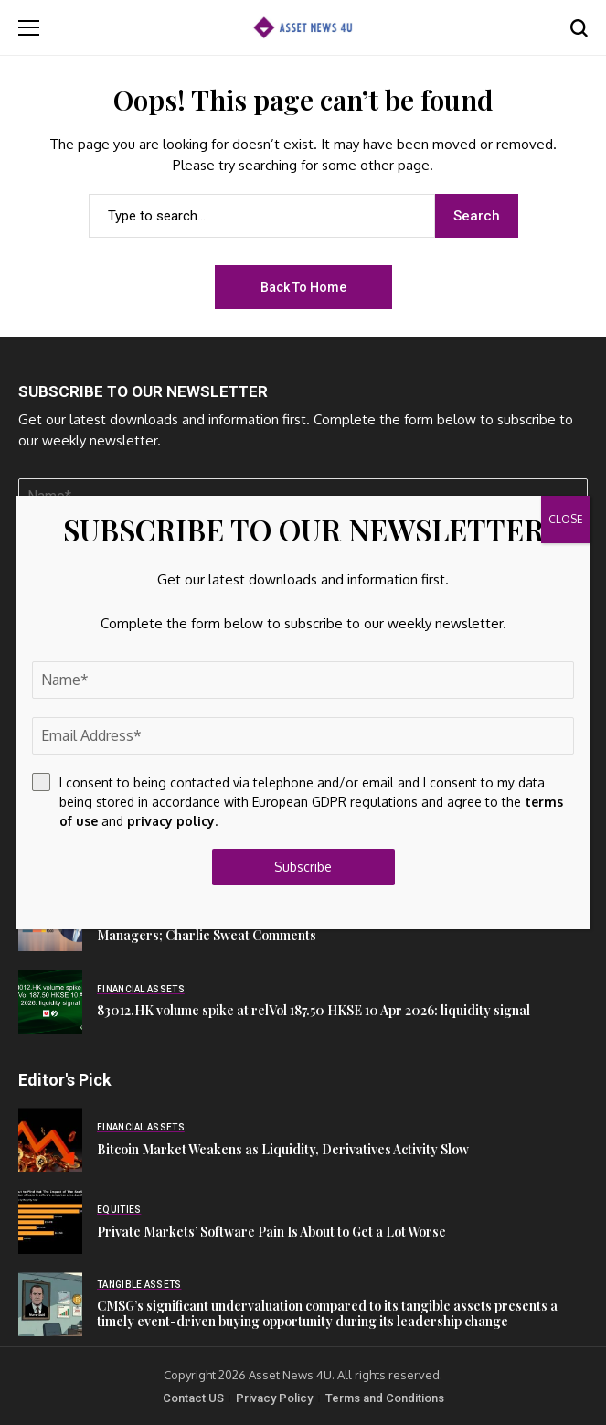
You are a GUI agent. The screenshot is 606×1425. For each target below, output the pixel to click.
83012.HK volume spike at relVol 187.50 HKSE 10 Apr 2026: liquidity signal (313, 1010)
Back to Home (303, 287)
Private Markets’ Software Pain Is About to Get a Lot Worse (271, 1231)
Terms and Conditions (384, 1398)
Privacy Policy (274, 1398)
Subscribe (303, 866)
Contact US (193, 1398)
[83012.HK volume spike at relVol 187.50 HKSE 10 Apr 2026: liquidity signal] (50, 1002)
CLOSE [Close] (565, 519)
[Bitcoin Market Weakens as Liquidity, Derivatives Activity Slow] (50, 1140)
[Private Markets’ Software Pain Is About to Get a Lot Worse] (50, 1222)
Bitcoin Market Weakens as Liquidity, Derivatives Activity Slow (283, 1149)
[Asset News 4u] (302, 27)
